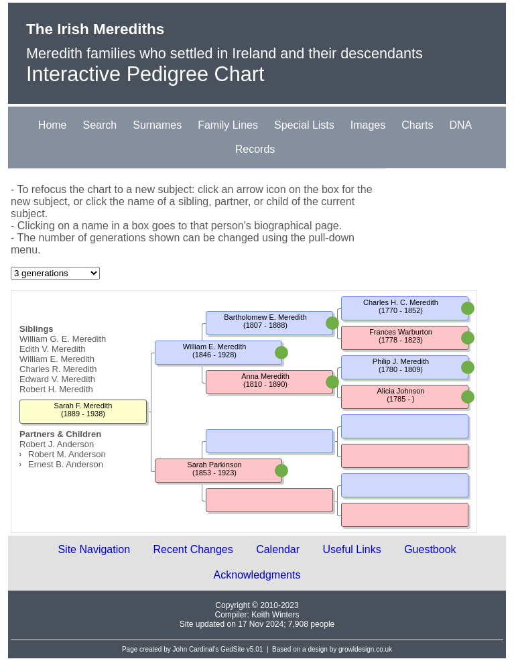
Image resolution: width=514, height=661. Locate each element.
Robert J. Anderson (56, 444)
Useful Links (352, 549)
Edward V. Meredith (57, 379)
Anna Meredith (265, 376)
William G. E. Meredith (62, 339)
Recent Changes (193, 549)
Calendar (278, 549)
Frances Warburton (400, 332)
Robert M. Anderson (67, 454)
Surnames (157, 125)
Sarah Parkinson (214, 465)
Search (100, 125)
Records (255, 149)
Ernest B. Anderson (65, 464)
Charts (417, 125)
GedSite (232, 649)
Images (367, 125)
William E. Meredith (56, 359)
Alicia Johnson (401, 391)
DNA (460, 125)
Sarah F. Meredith (83, 406)
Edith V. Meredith (52, 349)
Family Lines (228, 125)
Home (52, 125)
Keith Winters (275, 614)
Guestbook (430, 549)
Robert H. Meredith (56, 389)
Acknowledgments (257, 575)
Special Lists (304, 125)
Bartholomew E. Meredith (265, 317)
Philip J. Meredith (401, 361)
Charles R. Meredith (58, 369)
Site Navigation (94, 549)
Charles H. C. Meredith (400, 302)
